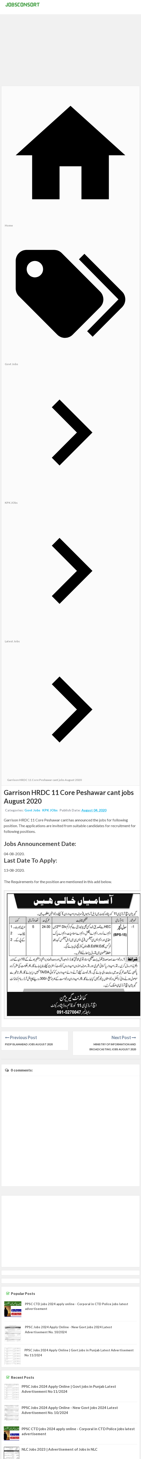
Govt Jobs (32, 810)
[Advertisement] (70, 52)
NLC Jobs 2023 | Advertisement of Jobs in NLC (59, 1449)
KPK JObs (50, 810)
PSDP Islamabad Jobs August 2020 (29, 1044)
